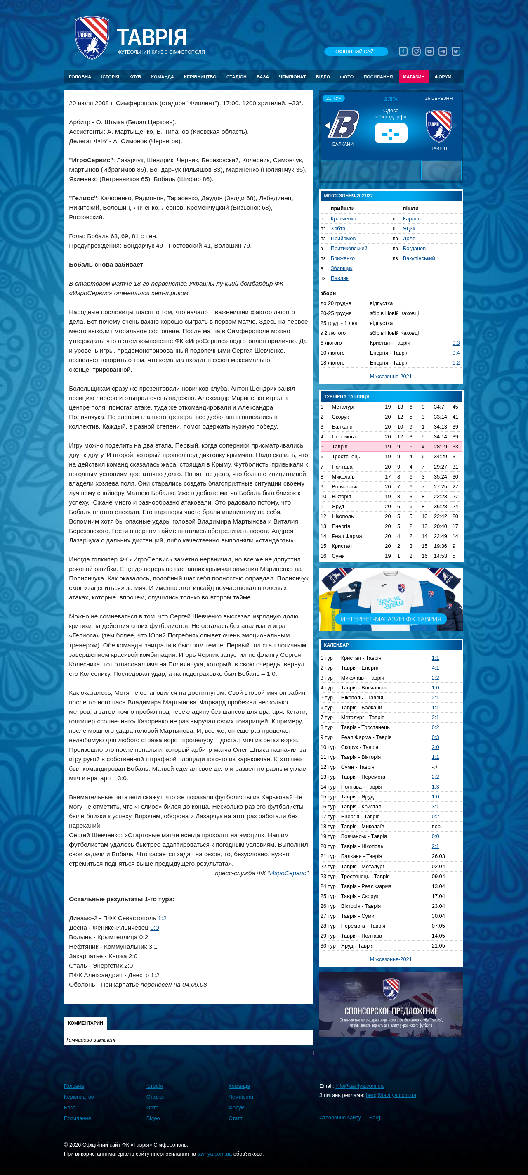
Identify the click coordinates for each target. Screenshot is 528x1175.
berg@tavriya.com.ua (391, 1095)
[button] (328, 125)
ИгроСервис (288, 873)
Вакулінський (419, 258)
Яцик (409, 228)
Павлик (340, 278)
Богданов (414, 248)
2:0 (435, 747)
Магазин (414, 76)
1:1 (435, 658)
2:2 (435, 678)
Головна (80, 76)
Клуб (135, 76)
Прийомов (343, 238)
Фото (347, 76)
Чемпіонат (292, 76)
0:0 (154, 927)
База (263, 76)
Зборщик (342, 268)
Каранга (412, 219)
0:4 (456, 353)
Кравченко (343, 219)
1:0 (435, 688)
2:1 (435, 697)
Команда (162, 76)
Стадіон (236, 76)
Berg (374, 1117)
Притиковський (349, 248)
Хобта (338, 228)
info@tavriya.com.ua (359, 1086)
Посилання (378, 76)
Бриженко (343, 258)
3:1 (435, 806)
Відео (323, 76)
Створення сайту (340, 1117)
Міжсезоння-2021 (391, 376)
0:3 (456, 343)
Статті (236, 1118)
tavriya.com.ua (215, 1154)
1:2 (162, 918)
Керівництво (200, 76)
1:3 (435, 787)
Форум (443, 76)
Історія (110, 76)
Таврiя (152, 37)
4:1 (435, 668)
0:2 (435, 727)
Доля (409, 238)
